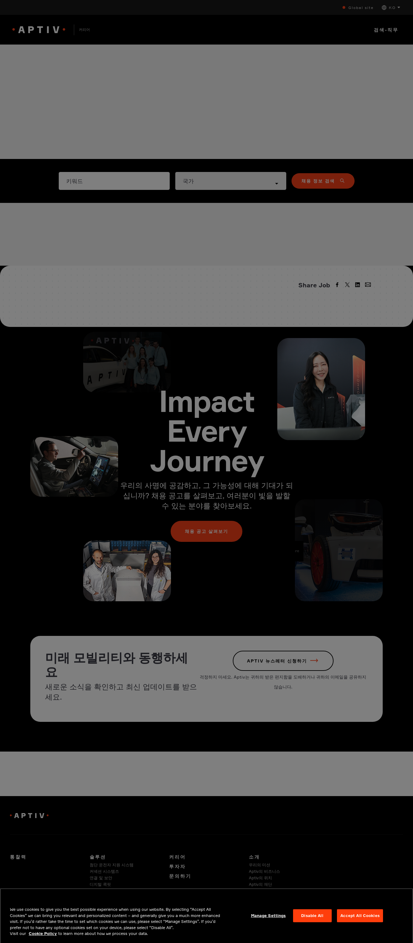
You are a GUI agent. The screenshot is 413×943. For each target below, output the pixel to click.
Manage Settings (268, 926)
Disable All (312, 926)
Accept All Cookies (360, 926)
